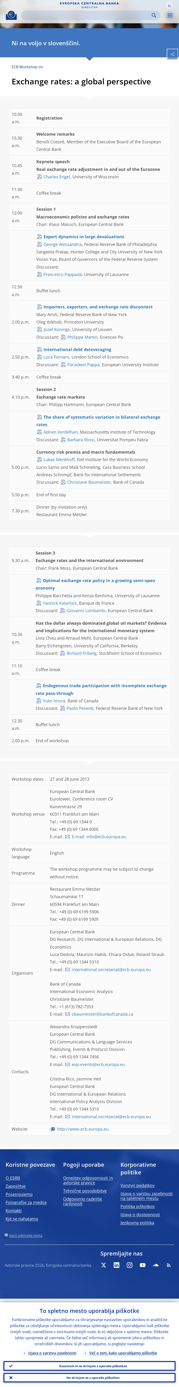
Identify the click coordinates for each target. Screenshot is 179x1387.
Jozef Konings (57, 329)
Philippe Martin (82, 337)
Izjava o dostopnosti (140, 1214)
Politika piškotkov (137, 1206)
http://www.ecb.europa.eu (83, 1129)
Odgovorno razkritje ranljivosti (82, 1201)
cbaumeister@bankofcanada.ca (102, 1014)
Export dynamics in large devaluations (84, 236)
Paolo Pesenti (80, 708)
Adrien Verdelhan (61, 432)
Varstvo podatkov (137, 1185)
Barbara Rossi (81, 439)
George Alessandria (63, 244)
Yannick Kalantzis (60, 603)
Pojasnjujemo (19, 1194)
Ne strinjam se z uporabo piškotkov (93, 1376)
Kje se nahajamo (22, 1218)
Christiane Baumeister (89, 482)
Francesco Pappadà (63, 274)
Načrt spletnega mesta (25, 1235)
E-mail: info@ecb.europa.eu (99, 836)
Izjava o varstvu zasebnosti (52, 1349)
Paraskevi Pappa (83, 364)
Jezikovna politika (137, 1222)
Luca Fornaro (56, 357)
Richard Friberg (81, 653)
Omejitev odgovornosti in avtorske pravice (88, 1180)
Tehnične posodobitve (85, 1191)
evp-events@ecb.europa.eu (98, 1064)
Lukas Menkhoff (59, 459)
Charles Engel (57, 176)
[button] (169, 5)
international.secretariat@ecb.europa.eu (111, 969)
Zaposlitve (16, 1186)
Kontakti (14, 1210)
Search (154, 15)
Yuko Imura (54, 701)
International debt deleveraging (77, 349)
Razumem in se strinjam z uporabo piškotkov (93, 1363)
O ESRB (13, 1178)
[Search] (87, 15)
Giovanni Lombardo (86, 610)
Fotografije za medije (26, 1202)
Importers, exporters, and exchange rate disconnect (98, 307)
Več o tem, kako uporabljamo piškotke (123, 1349)
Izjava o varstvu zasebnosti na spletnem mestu (146, 1196)
